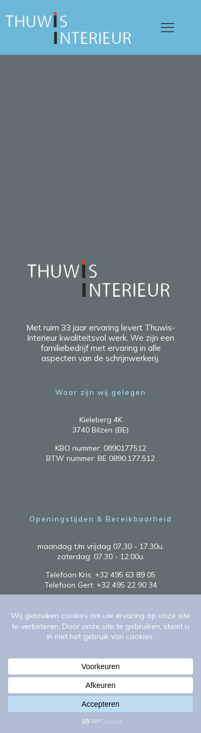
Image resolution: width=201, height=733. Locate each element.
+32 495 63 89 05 (125, 575)
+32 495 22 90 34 (126, 585)
